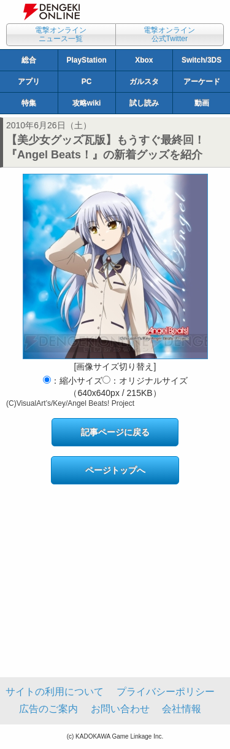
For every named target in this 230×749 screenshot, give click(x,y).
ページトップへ (115, 470)
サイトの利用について (55, 691)
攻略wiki (86, 103)
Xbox (144, 60)
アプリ (29, 81)
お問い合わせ (120, 709)
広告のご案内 (48, 709)
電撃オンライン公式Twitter (169, 34)
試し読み (144, 103)
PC (87, 81)
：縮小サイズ (72, 381)
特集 (28, 103)
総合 (28, 60)
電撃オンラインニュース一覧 (60, 34)
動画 (201, 103)
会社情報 (181, 709)
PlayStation (86, 60)
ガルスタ (144, 81)
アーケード (201, 81)
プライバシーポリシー (166, 691)
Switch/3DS (201, 60)
